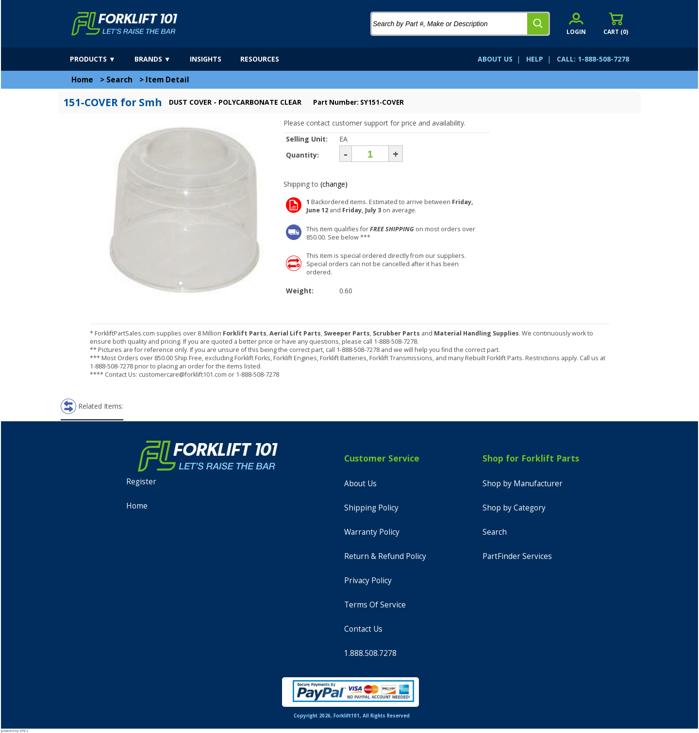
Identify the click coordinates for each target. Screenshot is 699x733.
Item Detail (167, 80)
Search (119, 80)
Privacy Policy (368, 580)
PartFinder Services (517, 556)
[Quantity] (370, 153)
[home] (124, 24)
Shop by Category (514, 508)
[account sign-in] (576, 23)
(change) (334, 184)
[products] (101, 59)
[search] (538, 23)
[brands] (161, 59)
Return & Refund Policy (385, 556)
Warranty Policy (371, 532)
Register (141, 482)
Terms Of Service (375, 605)
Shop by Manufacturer (523, 483)
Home (82, 80)
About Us (360, 483)
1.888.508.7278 (370, 653)
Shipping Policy (371, 508)
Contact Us (363, 629)
